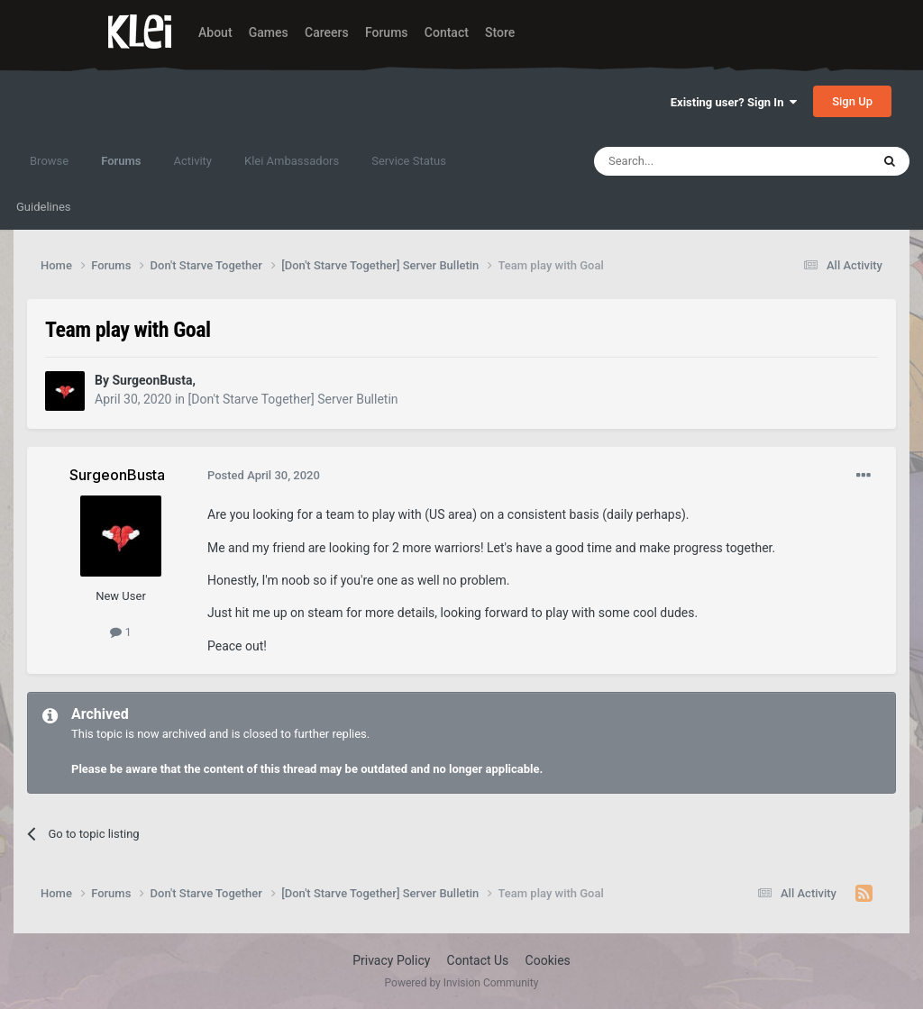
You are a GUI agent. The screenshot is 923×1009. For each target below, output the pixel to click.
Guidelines (43, 207)
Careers (327, 32)
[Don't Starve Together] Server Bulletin (293, 399)
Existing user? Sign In (734, 102)
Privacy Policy (391, 960)
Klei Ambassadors (291, 161)
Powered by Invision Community (462, 983)
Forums (386, 32)
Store (500, 32)
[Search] (689, 161)
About (215, 32)
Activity (192, 161)
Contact (447, 32)
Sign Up (852, 101)
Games (268, 32)
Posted (263, 475)
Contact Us (478, 960)
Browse (49, 161)
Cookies (548, 960)
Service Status (408, 161)
